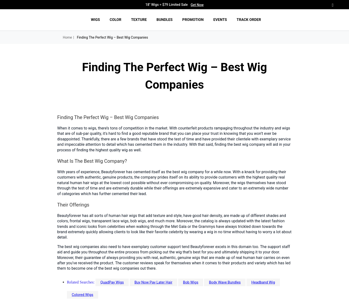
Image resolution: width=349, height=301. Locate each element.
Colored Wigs (82, 294)
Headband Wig (263, 282)
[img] (44, 19)
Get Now (197, 5)
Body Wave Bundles (225, 282)
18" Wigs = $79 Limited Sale (174, 4)
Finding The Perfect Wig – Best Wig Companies (112, 37)
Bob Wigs (190, 282)
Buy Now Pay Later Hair (153, 282)
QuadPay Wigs (112, 282)
